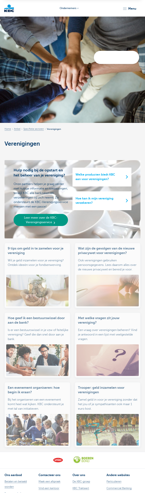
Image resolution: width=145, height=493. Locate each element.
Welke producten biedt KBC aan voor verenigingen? (95, 177)
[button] (129, 8)
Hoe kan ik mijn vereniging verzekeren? (94, 201)
